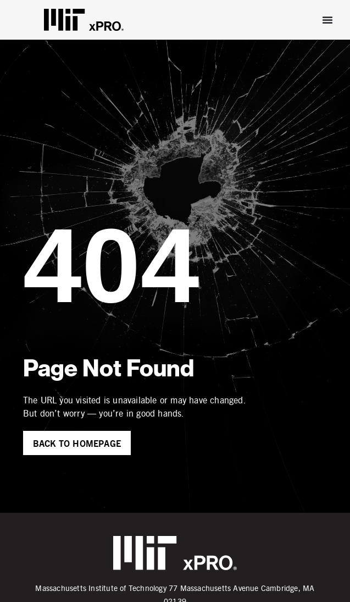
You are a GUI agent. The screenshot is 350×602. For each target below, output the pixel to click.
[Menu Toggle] (327, 19)
